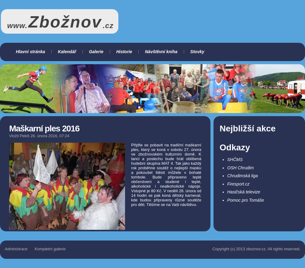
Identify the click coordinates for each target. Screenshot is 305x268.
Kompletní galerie (50, 249)
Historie (124, 51)
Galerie (96, 51)
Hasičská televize (243, 191)
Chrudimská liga (242, 175)
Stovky (197, 51)
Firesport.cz (238, 184)
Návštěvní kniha (161, 51)
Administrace (16, 249)
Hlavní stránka (30, 51)
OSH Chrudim (240, 167)
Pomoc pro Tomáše (245, 200)
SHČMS (235, 159)
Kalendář (67, 51)
